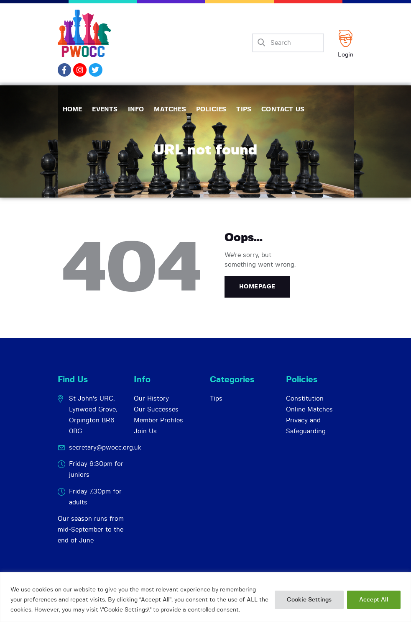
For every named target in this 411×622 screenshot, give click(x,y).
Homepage (257, 287)
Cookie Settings (309, 600)
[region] (205, 597)
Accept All (373, 600)
